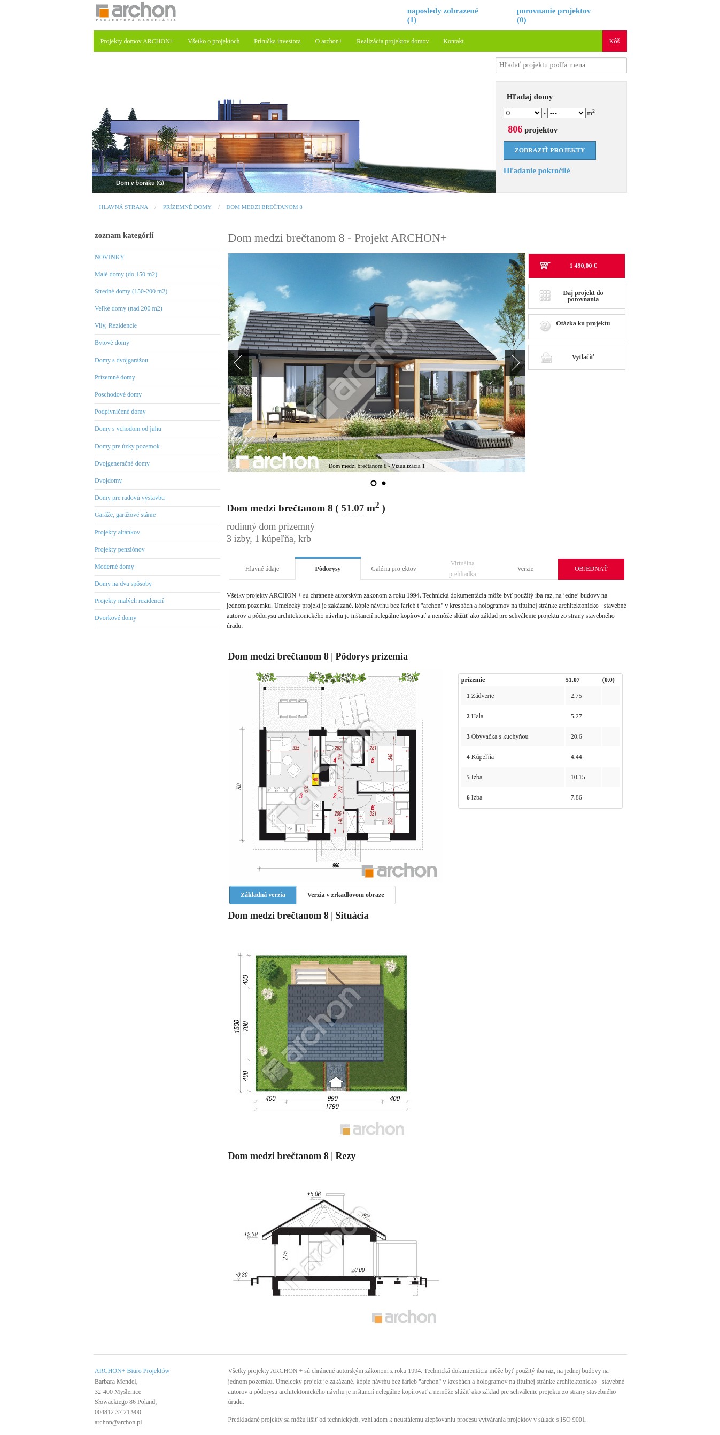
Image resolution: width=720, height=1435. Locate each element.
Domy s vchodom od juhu (128, 428)
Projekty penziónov (120, 549)
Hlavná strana (124, 207)
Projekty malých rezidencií (129, 600)
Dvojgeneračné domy (122, 463)
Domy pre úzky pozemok (127, 446)
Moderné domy (114, 566)
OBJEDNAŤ (591, 568)
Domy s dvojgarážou (121, 360)
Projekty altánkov (117, 532)
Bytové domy (112, 342)
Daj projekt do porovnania (571, 296)
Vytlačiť (566, 357)
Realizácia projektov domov (393, 41)
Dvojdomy (108, 480)
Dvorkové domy (115, 618)
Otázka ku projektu (574, 326)
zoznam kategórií (124, 235)
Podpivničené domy (120, 411)
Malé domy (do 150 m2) (126, 274)
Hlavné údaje (262, 568)
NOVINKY (110, 257)
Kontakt (453, 41)
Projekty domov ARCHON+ (137, 41)
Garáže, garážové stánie (125, 514)
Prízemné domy (187, 207)
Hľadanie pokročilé (537, 170)
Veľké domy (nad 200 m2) (128, 308)
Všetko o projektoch (213, 41)
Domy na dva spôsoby (123, 583)
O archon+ (329, 41)
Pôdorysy (328, 568)
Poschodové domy (118, 394)
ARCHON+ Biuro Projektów (132, 1371)
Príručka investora (277, 41)
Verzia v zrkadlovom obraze (345, 894)
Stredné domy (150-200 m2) (131, 291)
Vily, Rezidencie (116, 325)
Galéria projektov (393, 568)
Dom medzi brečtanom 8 (264, 207)
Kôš (614, 41)
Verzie (525, 568)
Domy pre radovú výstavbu (130, 497)
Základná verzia (263, 894)
